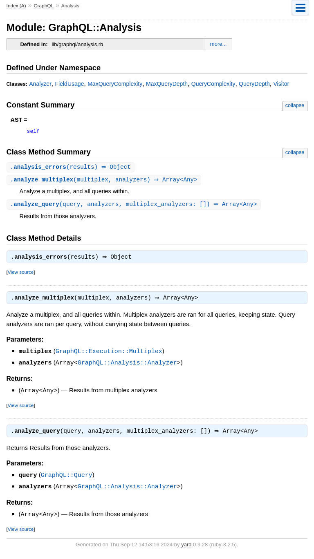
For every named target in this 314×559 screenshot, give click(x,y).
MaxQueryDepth (167, 83)
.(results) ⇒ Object (71, 168)
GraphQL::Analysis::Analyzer (127, 366)
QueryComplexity (213, 83)
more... (218, 44)
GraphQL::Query (66, 478)
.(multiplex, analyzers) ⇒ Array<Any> (105, 182)
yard (186, 547)
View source (21, 275)
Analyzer (40, 83)
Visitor (281, 83)
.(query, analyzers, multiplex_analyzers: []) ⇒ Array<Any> (134, 206)
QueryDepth (254, 83)
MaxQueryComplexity (114, 83)
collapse (295, 105)
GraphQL (44, 6)
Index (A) (16, 6)
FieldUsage (69, 83)
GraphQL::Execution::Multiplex (109, 355)
